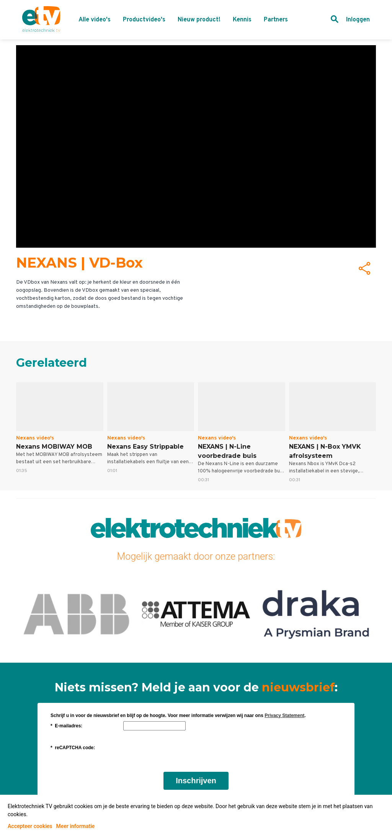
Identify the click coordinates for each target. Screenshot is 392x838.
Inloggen (358, 20)
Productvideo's (144, 20)
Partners (276, 20)
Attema (196, 613)
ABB (76, 613)
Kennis (242, 20)
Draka (316, 613)
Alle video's (94, 20)
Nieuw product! (199, 20)
